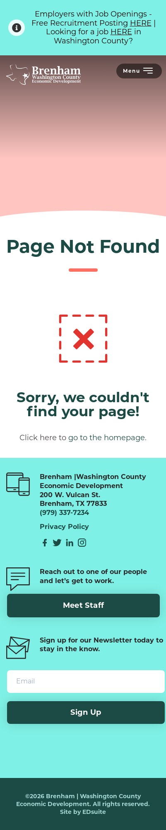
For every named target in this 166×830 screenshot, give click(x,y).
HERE (141, 23)
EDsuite (94, 812)
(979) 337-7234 (64, 513)
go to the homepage (106, 437)
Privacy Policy (64, 527)
